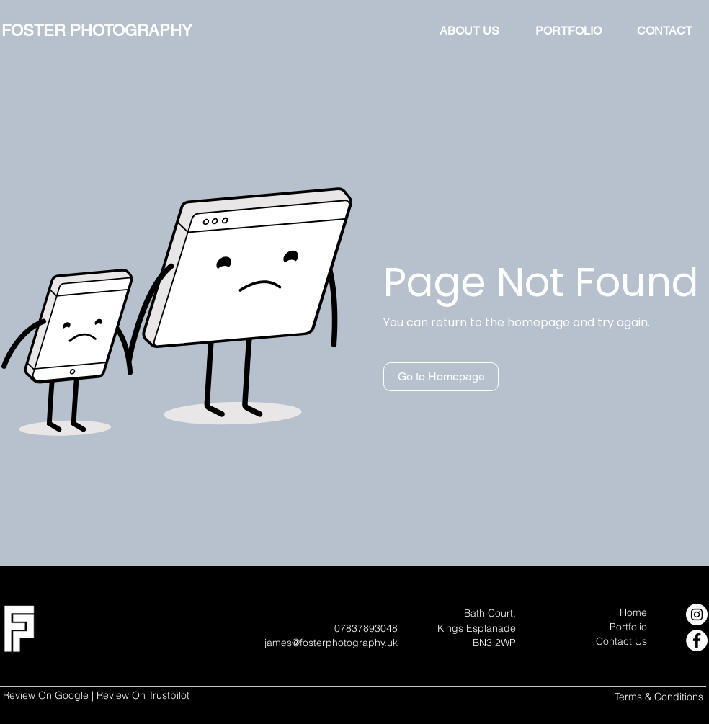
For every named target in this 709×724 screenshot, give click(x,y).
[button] (441, 376)
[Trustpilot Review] (145, 697)
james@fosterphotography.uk (331, 642)
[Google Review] (47, 698)
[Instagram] (697, 614)
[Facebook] (697, 640)
